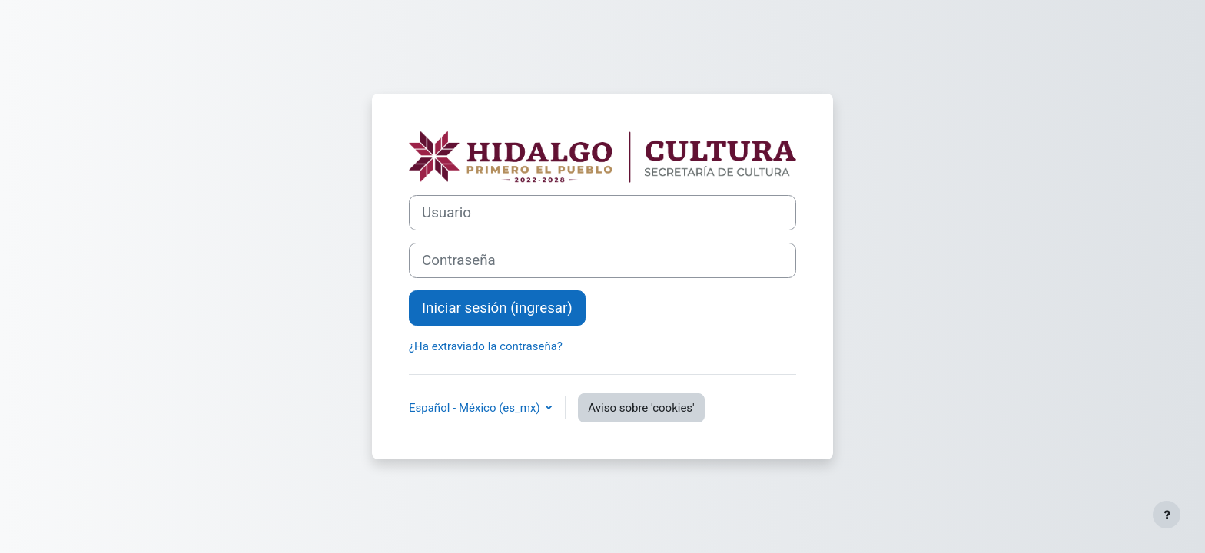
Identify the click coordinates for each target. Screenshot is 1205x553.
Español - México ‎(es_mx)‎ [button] (476, 408)
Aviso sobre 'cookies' (641, 408)
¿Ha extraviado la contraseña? (486, 346)
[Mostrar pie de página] (1166, 514)
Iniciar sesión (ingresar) (497, 308)
